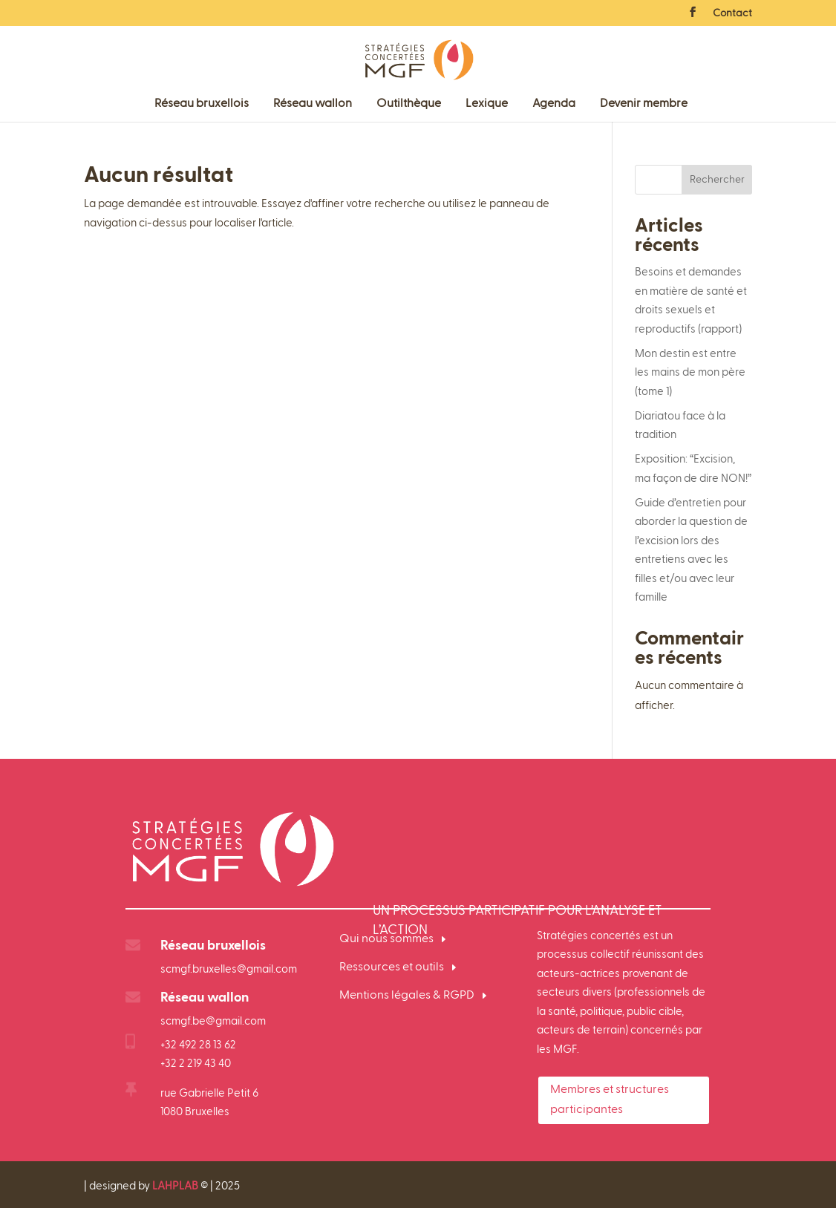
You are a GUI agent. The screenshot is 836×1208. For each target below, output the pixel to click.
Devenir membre (644, 104)
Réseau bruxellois (201, 104)
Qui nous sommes (386, 939)
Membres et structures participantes (609, 1100)
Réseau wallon (312, 104)
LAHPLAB (175, 1186)
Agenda (553, 104)
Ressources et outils (391, 967)
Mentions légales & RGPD (406, 996)
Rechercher (717, 179)
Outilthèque (408, 104)
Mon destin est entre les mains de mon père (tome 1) (690, 372)
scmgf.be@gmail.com (213, 1021)
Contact (732, 13)
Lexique (487, 104)
